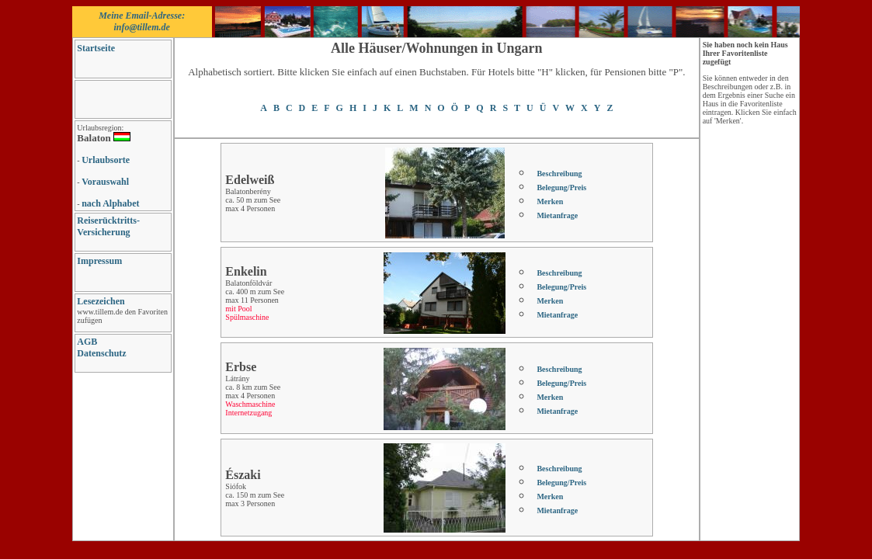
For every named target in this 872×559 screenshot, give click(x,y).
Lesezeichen (100, 301)
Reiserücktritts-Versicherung (108, 226)
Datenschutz (101, 353)
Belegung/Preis (561, 187)
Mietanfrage (557, 215)
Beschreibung (559, 173)
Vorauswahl (105, 181)
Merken (550, 201)
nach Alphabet (110, 203)
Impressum (99, 260)
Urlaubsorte (106, 160)
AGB (87, 341)
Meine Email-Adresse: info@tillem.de (142, 21)
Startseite (96, 48)
